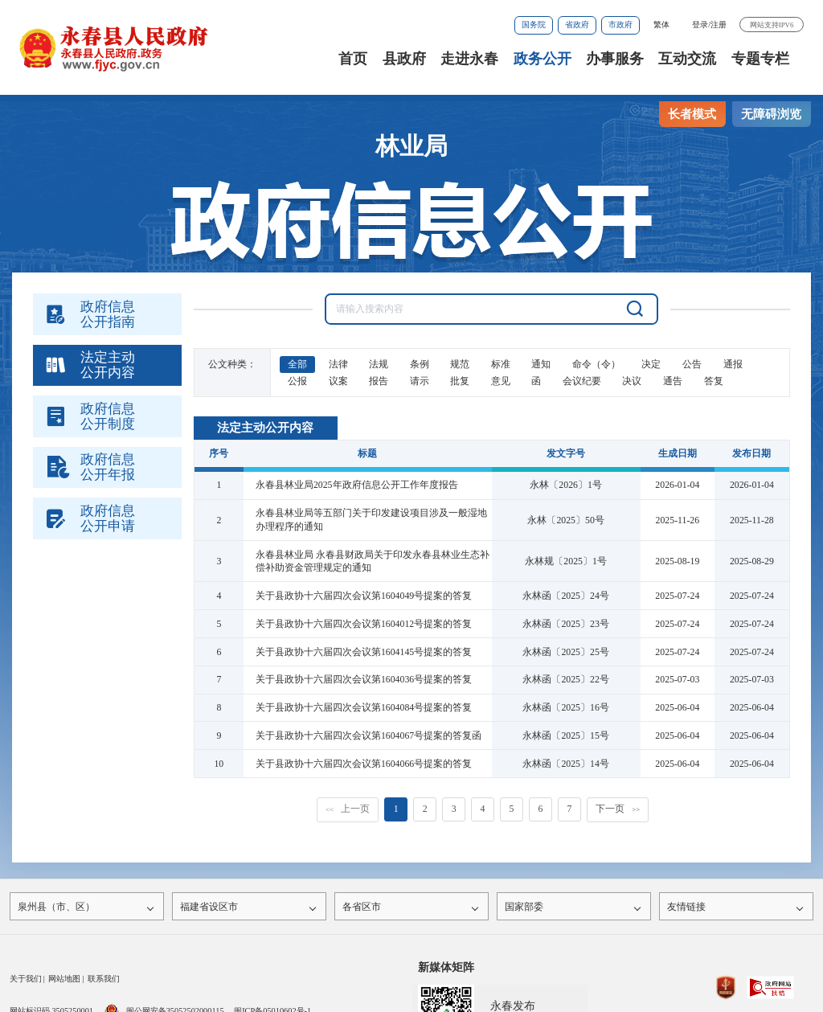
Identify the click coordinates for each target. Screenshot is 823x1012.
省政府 (577, 24)
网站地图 (64, 982)
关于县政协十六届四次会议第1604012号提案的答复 (364, 623)
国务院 (534, 24)
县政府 (404, 59)
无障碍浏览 (771, 114)
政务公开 (542, 59)
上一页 (348, 808)
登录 (700, 24)
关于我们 (26, 982)
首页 (352, 59)
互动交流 (687, 59)
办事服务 (615, 59)
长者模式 (692, 114)
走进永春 (469, 59)
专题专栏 (760, 59)
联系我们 (104, 982)
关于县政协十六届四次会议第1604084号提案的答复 (364, 707)
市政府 (620, 24)
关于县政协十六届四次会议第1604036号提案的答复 (364, 679)
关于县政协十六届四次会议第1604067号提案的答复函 (368, 735)
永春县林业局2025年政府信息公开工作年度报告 (357, 484)
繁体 (661, 24)
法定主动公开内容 (265, 427)
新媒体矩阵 (446, 971)
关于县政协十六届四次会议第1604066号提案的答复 (364, 763)
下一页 (618, 808)
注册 (718, 24)
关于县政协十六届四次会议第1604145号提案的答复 (364, 652)
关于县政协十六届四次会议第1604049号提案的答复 (364, 595)
